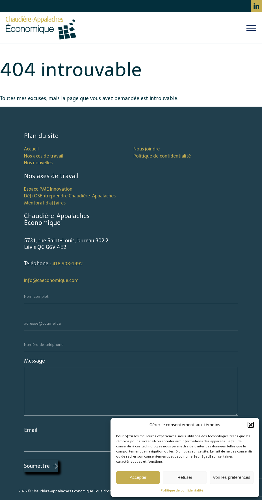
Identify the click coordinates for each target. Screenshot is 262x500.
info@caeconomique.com (51, 280)
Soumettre (37, 466)
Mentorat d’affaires (45, 203)
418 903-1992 (67, 263)
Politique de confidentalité (182, 490)
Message (34, 361)
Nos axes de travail (43, 156)
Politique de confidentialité (162, 156)
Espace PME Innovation (48, 189)
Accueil (31, 149)
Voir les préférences (231, 477)
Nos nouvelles (38, 162)
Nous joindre (146, 149)
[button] (251, 425)
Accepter (138, 477)
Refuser (184, 477)
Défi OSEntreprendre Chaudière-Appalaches (70, 196)
